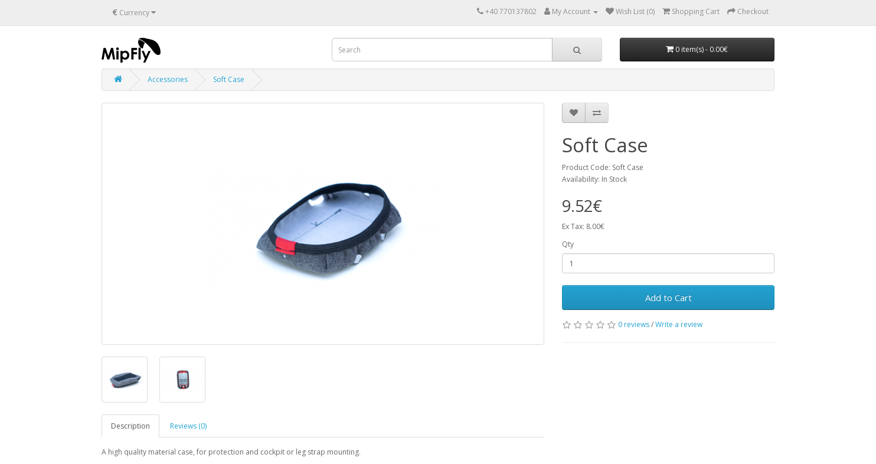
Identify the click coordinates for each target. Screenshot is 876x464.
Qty (568, 244)
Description (130, 426)
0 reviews (633, 324)
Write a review (678, 324)
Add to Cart (668, 297)
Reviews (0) (188, 426)
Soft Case (228, 79)
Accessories (168, 79)
